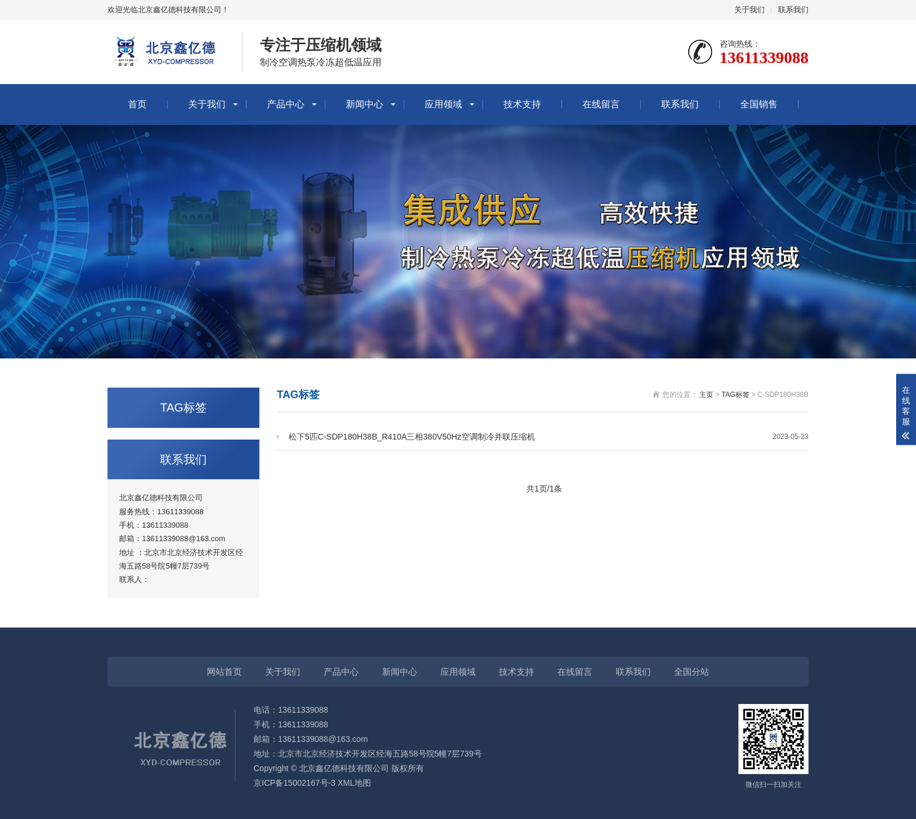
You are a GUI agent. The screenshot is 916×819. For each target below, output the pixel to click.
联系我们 (793, 9)
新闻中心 (364, 104)
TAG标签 (735, 395)
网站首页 (224, 672)
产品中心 (285, 104)
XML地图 (354, 782)
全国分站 (691, 672)
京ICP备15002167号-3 (294, 782)
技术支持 (522, 104)
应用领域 (443, 104)
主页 (706, 395)
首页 (137, 104)
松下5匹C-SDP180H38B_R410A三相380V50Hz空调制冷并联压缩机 (549, 437)
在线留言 (601, 104)
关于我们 (749, 9)
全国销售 (759, 104)
